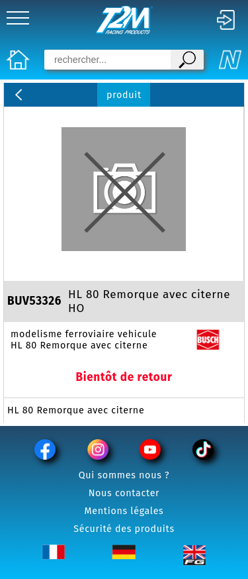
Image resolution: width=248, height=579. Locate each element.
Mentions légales (124, 511)
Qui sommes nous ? (124, 475)
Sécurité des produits (124, 529)
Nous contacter (124, 493)
